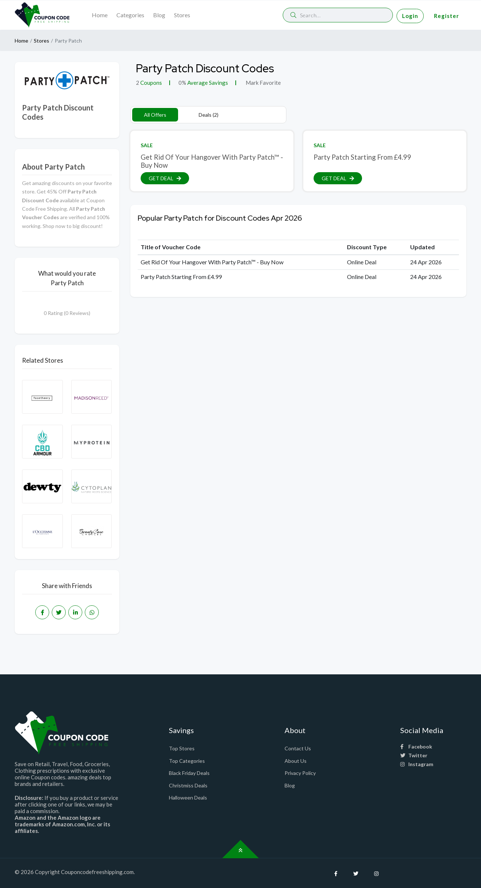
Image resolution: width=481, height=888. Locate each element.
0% (182, 82)
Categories (130, 14)
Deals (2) (208, 115)
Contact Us (298, 748)
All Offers (155, 115)
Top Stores (182, 748)
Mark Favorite (263, 82)
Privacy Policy (300, 773)
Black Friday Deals (189, 773)
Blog (159, 14)
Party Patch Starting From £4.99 (362, 157)
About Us (296, 761)
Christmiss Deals (188, 785)
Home (100, 14)
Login (410, 15)
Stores (182, 14)
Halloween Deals (188, 797)
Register (446, 15)
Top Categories (187, 761)
